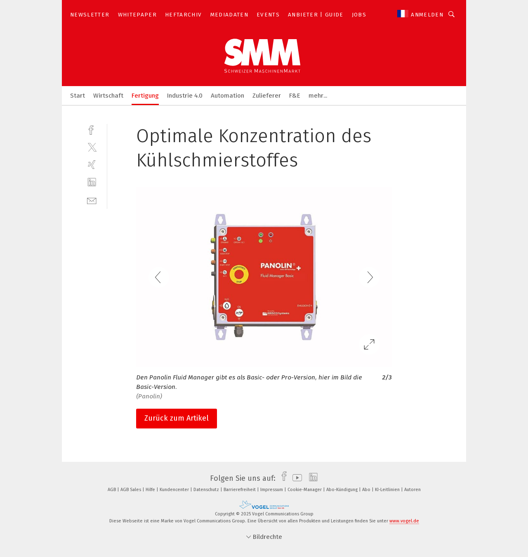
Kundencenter (175, 489)
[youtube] (295, 478)
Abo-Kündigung (342, 489)
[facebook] (92, 129)
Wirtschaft (108, 95)
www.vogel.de (404, 521)
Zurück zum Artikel (176, 418)
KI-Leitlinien (388, 489)
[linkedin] (92, 182)
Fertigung (145, 95)
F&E (294, 95)
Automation (227, 95)
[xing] (92, 164)
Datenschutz (206, 489)
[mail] (92, 200)
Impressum (272, 489)
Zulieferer (266, 95)
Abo (367, 489)
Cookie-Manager (305, 489)
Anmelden (427, 14)
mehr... (318, 95)
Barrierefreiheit (240, 489)
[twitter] (92, 147)
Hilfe (151, 489)
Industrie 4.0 (185, 95)
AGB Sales (131, 489)
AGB (112, 489)
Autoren (412, 489)
